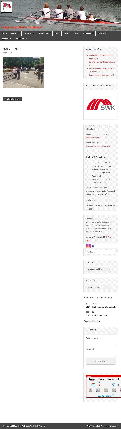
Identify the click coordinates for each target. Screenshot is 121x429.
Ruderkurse (43, 33)
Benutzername (92, 338)
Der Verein (28, 33)
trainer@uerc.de (92, 137)
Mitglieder (87, 33)
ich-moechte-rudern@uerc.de (98, 146)
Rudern (14, 33)
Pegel (76, 33)
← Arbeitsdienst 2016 (12, 99)
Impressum (19, 38)
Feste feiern (102, 33)
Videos (66, 33)
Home (4, 33)
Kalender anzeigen (91, 321)
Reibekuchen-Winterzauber (104, 307)
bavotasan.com (113, 426)
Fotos (57, 33)
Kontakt (5, 38)
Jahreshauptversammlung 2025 (101, 75)
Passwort (90, 349)
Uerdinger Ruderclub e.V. (23, 426)
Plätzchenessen (99, 315)
